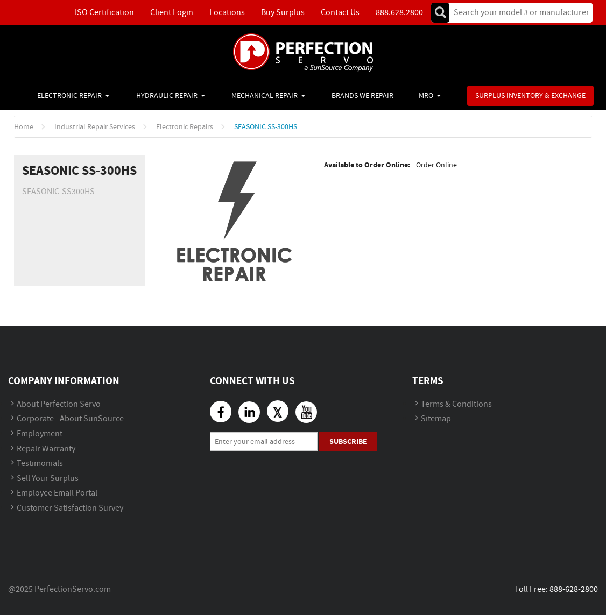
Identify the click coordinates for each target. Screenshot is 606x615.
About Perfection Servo (59, 404)
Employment (39, 434)
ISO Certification (104, 12)
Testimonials (40, 463)
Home (23, 127)
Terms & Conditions (456, 404)
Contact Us (340, 12)
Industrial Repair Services (94, 127)
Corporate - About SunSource (70, 419)
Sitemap (436, 419)
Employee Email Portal (57, 493)
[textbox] (517, 13)
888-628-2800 (573, 589)
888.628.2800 (399, 12)
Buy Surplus (283, 12)
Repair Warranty (46, 449)
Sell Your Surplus (48, 478)
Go (440, 13)
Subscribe (348, 441)
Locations (227, 12)
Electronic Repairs (184, 127)
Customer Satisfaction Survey (70, 508)
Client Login (171, 12)
